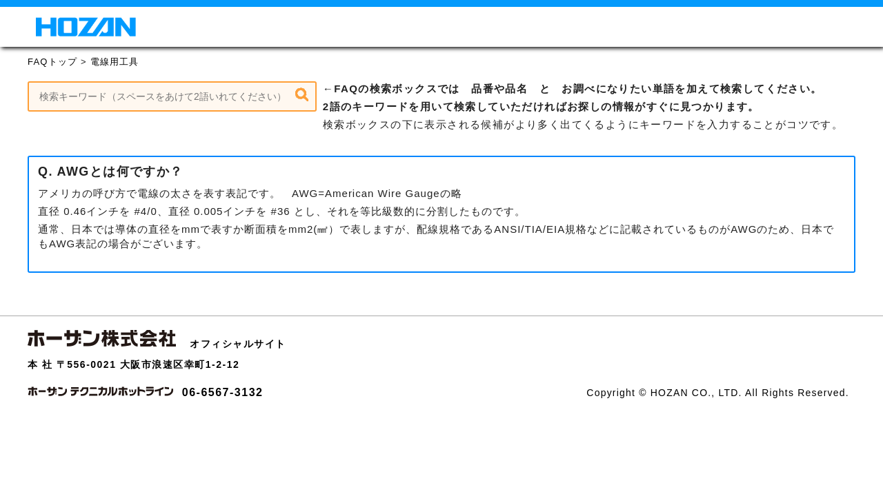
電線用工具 (114, 61)
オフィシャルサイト (238, 343)
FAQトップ (52, 61)
